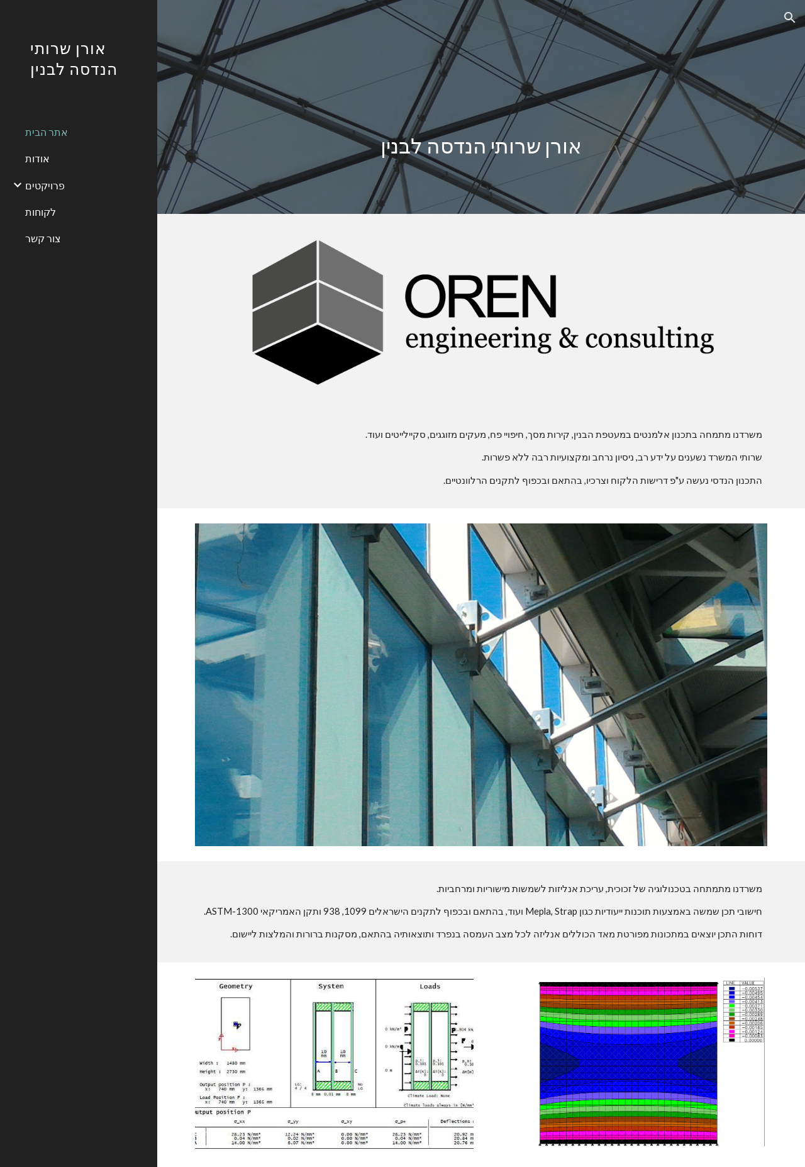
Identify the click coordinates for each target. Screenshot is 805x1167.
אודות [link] (37, 158)
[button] (790, 18)
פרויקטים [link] (45, 185)
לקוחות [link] (40, 212)
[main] (481, 107)
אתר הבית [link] (46, 132)
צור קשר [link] (43, 238)
